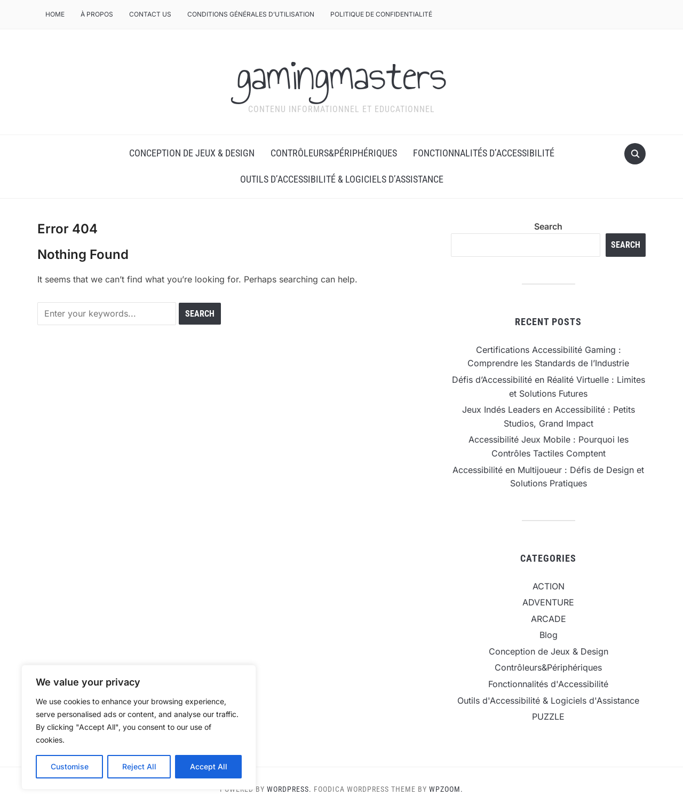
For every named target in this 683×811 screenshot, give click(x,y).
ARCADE (548, 618)
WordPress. (289, 789)
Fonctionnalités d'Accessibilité (548, 684)
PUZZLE (548, 716)
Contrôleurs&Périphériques (334, 153)
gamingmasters (341, 75)
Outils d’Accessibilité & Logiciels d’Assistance (341, 179)
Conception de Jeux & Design (192, 153)
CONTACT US (150, 14)
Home (55, 14)
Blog (548, 634)
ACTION (549, 586)
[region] (138, 727)
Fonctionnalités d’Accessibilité (483, 153)
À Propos (97, 14)
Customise (70, 766)
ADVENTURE (548, 602)
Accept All (208, 766)
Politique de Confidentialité (381, 14)
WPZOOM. (446, 789)
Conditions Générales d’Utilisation (250, 14)
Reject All (139, 766)
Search (548, 226)
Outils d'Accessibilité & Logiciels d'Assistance (548, 700)
